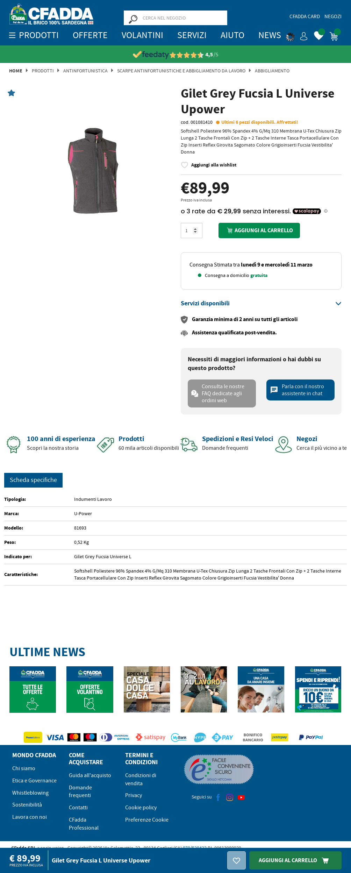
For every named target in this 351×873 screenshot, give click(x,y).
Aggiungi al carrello (259, 230)
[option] (90, 170)
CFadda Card (304, 16)
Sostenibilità (27, 804)
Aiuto (232, 35)
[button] (297, 35)
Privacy (133, 795)
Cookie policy (141, 807)
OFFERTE (90, 35)
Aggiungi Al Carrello (295, 860)
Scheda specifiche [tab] (33, 480)
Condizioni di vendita (140, 779)
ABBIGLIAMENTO (272, 71)
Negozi (333, 16)
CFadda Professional (84, 823)
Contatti (78, 807)
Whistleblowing (30, 792)
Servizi (192, 35)
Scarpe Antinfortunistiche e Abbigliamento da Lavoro (181, 71)
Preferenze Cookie (147, 819)
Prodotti (43, 71)
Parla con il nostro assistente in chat (297, 390)
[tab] (261, 304)
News (269, 35)
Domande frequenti (80, 791)
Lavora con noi (29, 817)
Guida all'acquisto (90, 775)
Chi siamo (23, 768)
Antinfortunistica (85, 71)
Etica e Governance (34, 780)
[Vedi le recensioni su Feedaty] (182, 55)
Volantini (142, 35)
